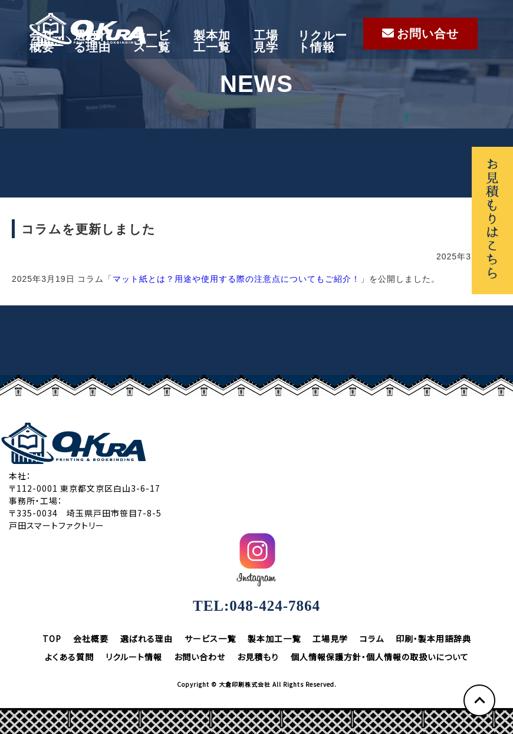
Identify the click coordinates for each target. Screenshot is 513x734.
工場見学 (266, 41)
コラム (372, 638)
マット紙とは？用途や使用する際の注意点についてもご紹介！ (236, 279)
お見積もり (258, 657)
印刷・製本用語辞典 (433, 638)
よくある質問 (69, 657)
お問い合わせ (199, 657)
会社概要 (41, 41)
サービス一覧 (151, 41)
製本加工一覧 (212, 41)
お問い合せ (420, 33)
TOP (51, 638)
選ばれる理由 (92, 41)
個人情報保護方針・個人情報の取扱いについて (380, 657)
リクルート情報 (322, 41)
